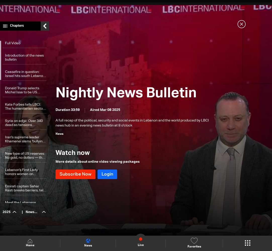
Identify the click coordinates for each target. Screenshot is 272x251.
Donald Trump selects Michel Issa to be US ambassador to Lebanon (24, 90)
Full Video (12, 43)
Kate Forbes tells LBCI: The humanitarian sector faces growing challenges (25, 107)
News (88, 243)
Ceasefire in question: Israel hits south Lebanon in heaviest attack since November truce (25, 74)
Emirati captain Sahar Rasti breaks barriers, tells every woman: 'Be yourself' (25, 188)
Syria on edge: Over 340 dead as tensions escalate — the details (24, 123)
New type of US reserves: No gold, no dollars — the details (25, 156)
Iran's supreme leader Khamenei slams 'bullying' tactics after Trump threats (25, 139)
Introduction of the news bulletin (24, 57)
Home (30, 243)
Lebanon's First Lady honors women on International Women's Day (23, 172)
